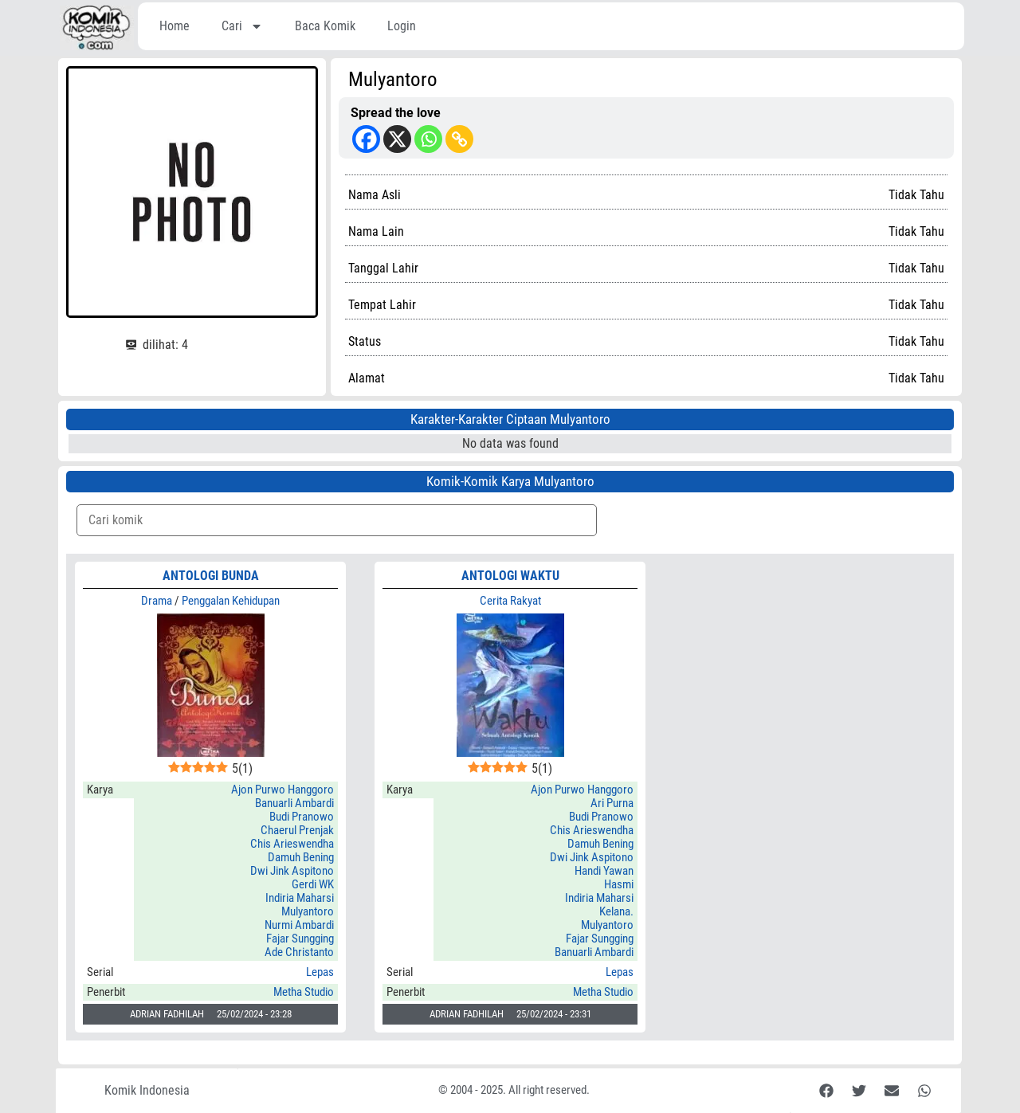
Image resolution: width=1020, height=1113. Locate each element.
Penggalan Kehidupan (231, 601)
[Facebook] (366, 139)
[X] (397, 139)
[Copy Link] (459, 139)
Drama (156, 601)
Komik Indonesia (147, 1090)
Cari (242, 26)
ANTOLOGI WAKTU (510, 575)
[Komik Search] (336, 520)
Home (174, 25)
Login (401, 25)
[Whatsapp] (428, 139)
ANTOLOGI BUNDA (211, 575)
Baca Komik (325, 25)
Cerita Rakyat (510, 601)
